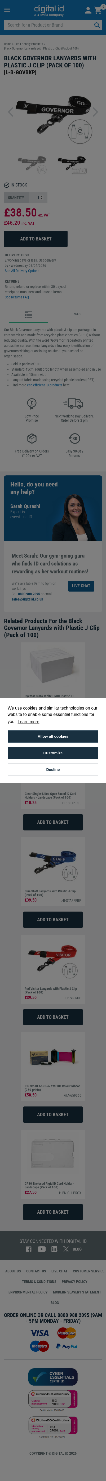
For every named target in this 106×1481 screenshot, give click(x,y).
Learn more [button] (28, 722)
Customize (53, 753)
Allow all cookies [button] (53, 736)
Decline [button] (53, 769)
